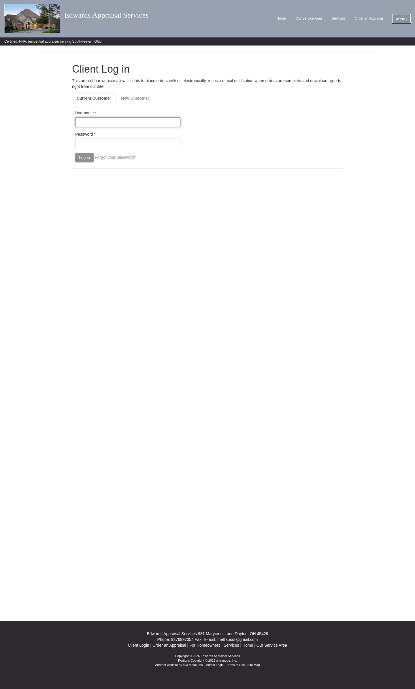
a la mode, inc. (193, 665)
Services (338, 18)
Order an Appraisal (369, 18)
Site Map (253, 665)
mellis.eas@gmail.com (237, 639)
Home (281, 18)
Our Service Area (309, 18)
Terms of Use (235, 665)
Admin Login (215, 665)
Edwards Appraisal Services (107, 15)
